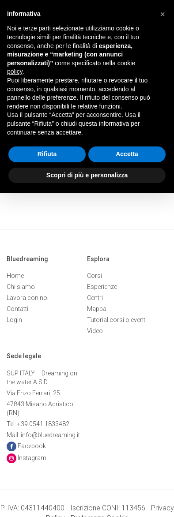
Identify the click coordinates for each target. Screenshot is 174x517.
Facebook (32, 446)
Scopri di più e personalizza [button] (87, 175)
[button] (162, 14)
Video (95, 330)
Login (14, 319)
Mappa (96, 308)
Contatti (17, 308)
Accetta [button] (127, 153)
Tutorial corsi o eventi (117, 319)
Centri (95, 297)
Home (15, 275)
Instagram (32, 457)
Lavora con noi (28, 297)
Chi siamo (21, 286)
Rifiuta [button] (47, 153)
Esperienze (102, 286)
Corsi (94, 275)
